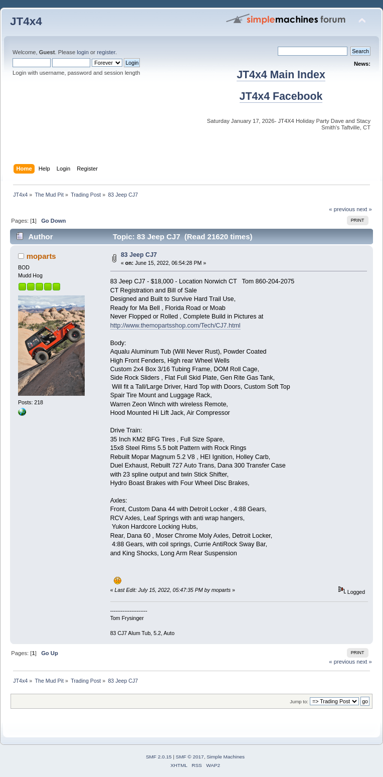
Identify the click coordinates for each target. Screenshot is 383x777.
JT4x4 (26, 21)
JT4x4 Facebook (281, 96)
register (106, 52)
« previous (342, 209)
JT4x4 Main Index (281, 75)
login (83, 52)
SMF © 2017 (190, 756)
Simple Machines (226, 756)
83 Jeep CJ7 (139, 254)
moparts (41, 256)
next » (364, 209)
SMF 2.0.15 (159, 756)
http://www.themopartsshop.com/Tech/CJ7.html (175, 325)
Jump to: (299, 701)
